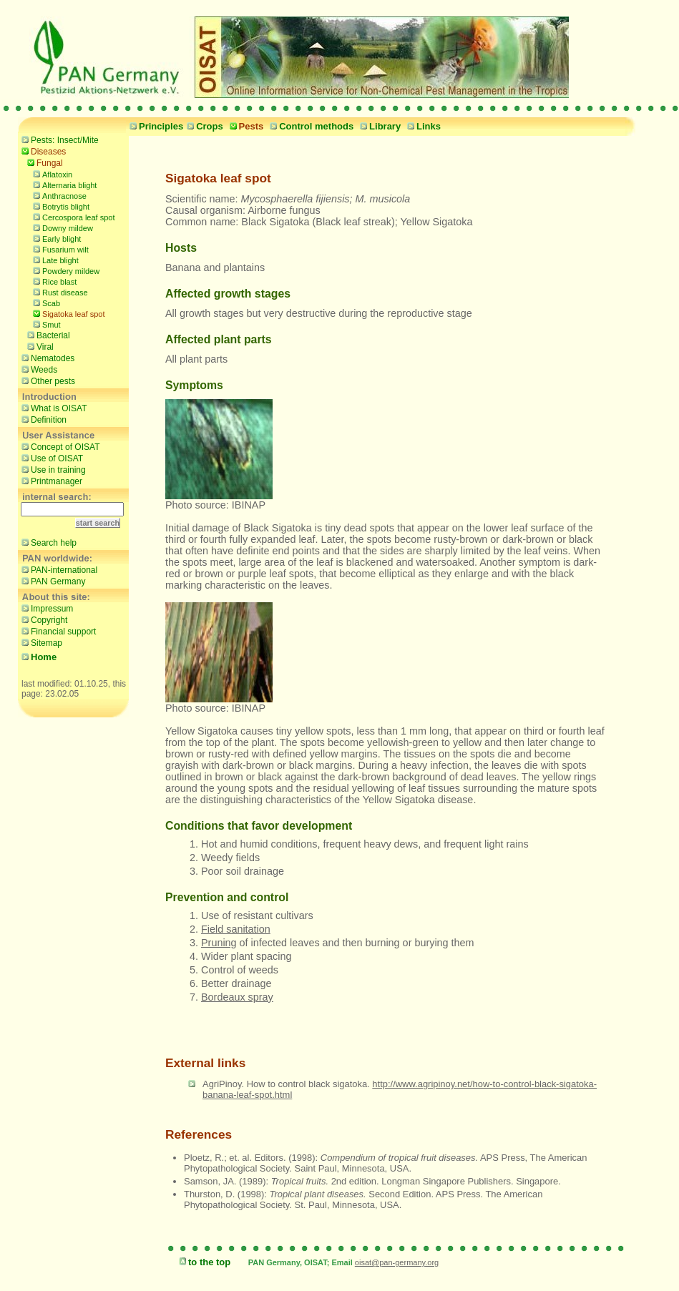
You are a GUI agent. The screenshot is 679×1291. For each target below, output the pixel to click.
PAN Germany (51, 580)
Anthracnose (58, 195)
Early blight (55, 237)
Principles (154, 126)
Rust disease (58, 291)
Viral (39, 346)
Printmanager (50, 480)
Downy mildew (61, 227)
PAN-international (57, 569)
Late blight (54, 259)
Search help (47, 542)
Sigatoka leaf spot (66, 313)
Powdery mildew (64, 270)
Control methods (309, 126)
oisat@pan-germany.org (397, 1262)
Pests (245, 126)
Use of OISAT (50, 457)
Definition (42, 419)
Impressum (45, 608)
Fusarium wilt (59, 248)
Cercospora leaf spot (72, 216)
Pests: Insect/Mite (58, 139)
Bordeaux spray (237, 997)
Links (422, 126)
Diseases (42, 151)
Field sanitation (235, 929)
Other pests (46, 380)
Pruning (219, 942)
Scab (44, 302)
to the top (202, 1262)
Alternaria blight (63, 184)
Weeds (37, 369)
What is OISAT (52, 407)
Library (378, 126)
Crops (203, 126)
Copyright (42, 619)
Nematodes (46, 357)
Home (37, 657)
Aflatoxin (50, 173)
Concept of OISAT (59, 446)
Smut (45, 323)
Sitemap (40, 642)
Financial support (57, 631)
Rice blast (53, 280)
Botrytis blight (59, 205)
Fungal (43, 162)
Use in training (52, 469)
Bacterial (47, 334)
